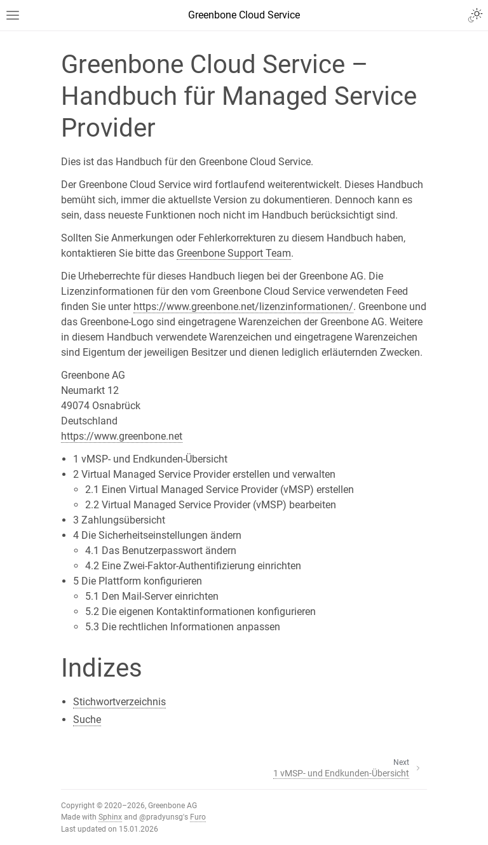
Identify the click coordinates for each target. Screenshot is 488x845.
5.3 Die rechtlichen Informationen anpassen (182, 627)
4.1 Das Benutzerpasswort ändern (160, 550)
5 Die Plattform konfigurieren (137, 581)
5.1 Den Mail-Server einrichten (152, 596)
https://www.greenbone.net (121, 436)
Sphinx (110, 817)
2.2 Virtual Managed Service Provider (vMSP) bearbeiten (210, 505)
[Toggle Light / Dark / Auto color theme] (475, 15)
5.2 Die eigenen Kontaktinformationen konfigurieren (200, 611)
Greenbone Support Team (234, 253)
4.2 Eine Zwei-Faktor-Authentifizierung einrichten (193, 566)
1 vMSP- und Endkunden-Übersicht (150, 459)
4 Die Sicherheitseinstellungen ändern (157, 535)
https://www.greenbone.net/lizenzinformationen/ (243, 307)
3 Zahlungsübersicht (119, 520)
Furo (198, 817)
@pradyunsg (161, 817)
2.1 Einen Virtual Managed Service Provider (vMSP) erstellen (219, 489)
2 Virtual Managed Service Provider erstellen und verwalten (204, 474)
